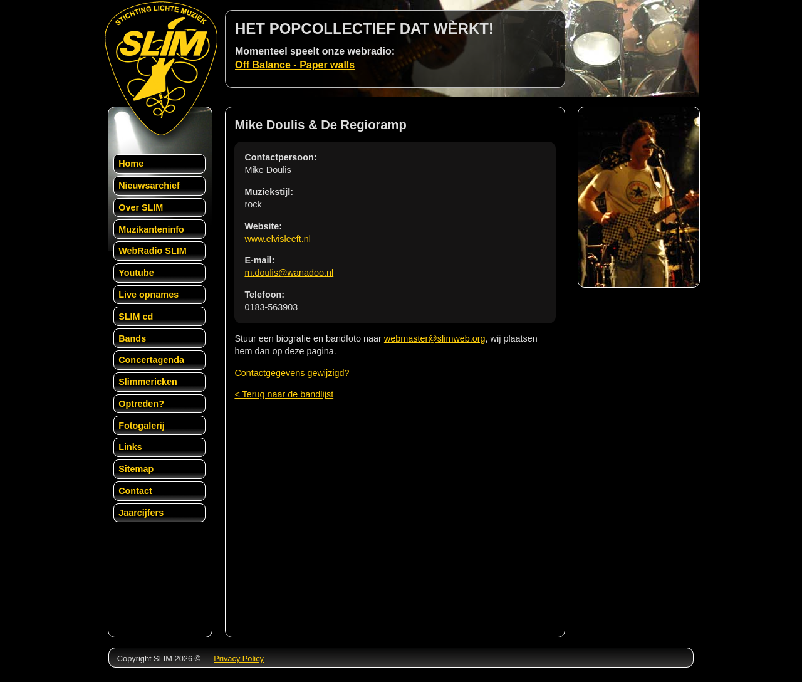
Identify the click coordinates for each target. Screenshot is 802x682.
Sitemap (136, 469)
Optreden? (141, 404)
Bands (132, 338)
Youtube (136, 273)
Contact (135, 491)
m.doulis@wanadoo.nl (288, 273)
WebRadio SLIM (152, 251)
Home (130, 164)
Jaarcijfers (141, 513)
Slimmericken (147, 382)
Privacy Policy (239, 658)
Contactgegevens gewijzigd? (291, 373)
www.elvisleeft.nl (277, 239)
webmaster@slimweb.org (435, 338)
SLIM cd (135, 317)
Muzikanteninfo (151, 229)
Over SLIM (140, 207)
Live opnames (148, 295)
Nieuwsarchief (149, 186)
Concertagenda (151, 360)
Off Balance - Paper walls (295, 65)
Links (130, 447)
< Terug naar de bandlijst (283, 394)
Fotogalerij (141, 426)
